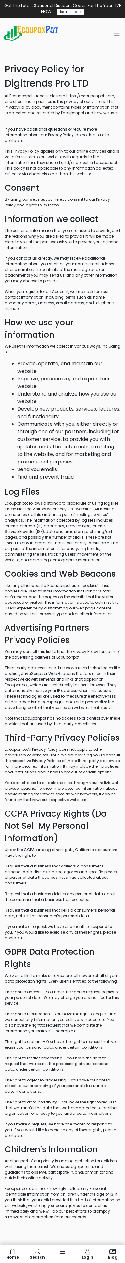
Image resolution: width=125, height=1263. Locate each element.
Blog (112, 1254)
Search (37, 1254)
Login (87, 1254)
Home (12, 1254)
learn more (70, 11)
